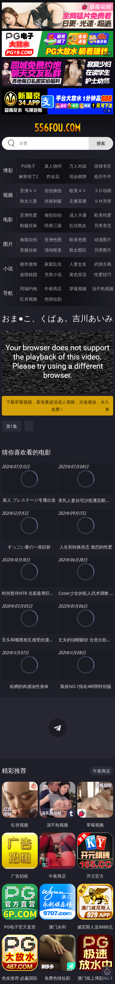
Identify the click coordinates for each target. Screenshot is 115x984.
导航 (8, 293)
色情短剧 (53, 299)
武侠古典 (102, 264)
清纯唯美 (53, 250)
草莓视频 (77, 288)
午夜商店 (53, 288)
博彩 (8, 170)
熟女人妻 (28, 201)
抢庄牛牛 (102, 176)
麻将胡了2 (28, 176)
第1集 (11, 426)
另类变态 (102, 225)
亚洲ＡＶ (28, 190)
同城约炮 (28, 288)
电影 (8, 219)
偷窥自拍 (28, 239)
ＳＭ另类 (102, 201)
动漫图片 (102, 239)
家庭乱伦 (53, 264)
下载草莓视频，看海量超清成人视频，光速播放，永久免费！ (58, 406)
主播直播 (77, 201)
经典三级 (53, 225)
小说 (8, 268)
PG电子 (28, 166)
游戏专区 (102, 166)
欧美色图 (77, 239)
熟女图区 (77, 250)
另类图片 (102, 250)
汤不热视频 (102, 288)
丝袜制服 (53, 201)
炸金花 (53, 176)
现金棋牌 (77, 176)
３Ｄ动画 (102, 190)
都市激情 (28, 264)
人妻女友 (77, 264)
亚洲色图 (53, 239)
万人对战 (77, 166)
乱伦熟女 (77, 225)
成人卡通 (77, 215)
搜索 (101, 143)
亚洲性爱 (28, 215)
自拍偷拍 (53, 190)
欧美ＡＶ (77, 190)
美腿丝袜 (28, 250)
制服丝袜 (28, 225)
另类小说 (53, 274)
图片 (8, 244)
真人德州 (53, 166)
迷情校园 (28, 274)
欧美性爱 (102, 215)
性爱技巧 (102, 274)
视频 (8, 195)
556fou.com (57, 128)
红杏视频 (28, 299)
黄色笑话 (77, 274)
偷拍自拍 (53, 215)
